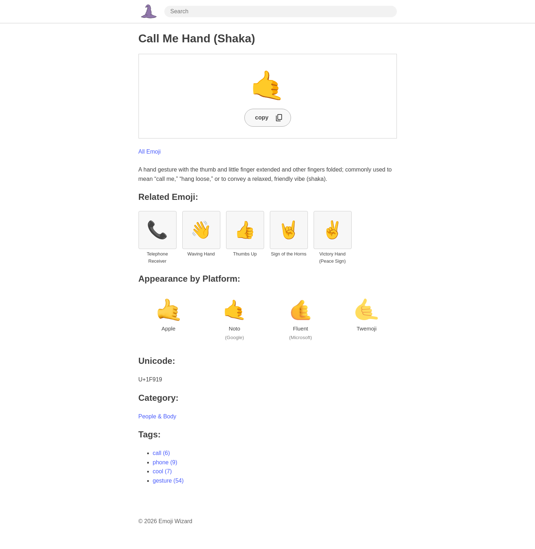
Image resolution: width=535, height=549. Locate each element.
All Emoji (150, 152)
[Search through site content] (280, 11)
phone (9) (165, 462)
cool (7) (162, 471)
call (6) (161, 453)
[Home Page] (148, 11)
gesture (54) (168, 481)
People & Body (158, 416)
